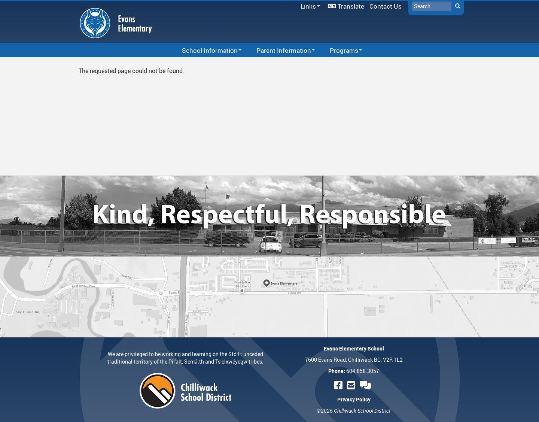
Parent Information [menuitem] (281, 50)
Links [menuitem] (309, 6)
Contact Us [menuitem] (385, 6)
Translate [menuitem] (351, 6)
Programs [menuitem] (341, 50)
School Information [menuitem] (207, 50)
